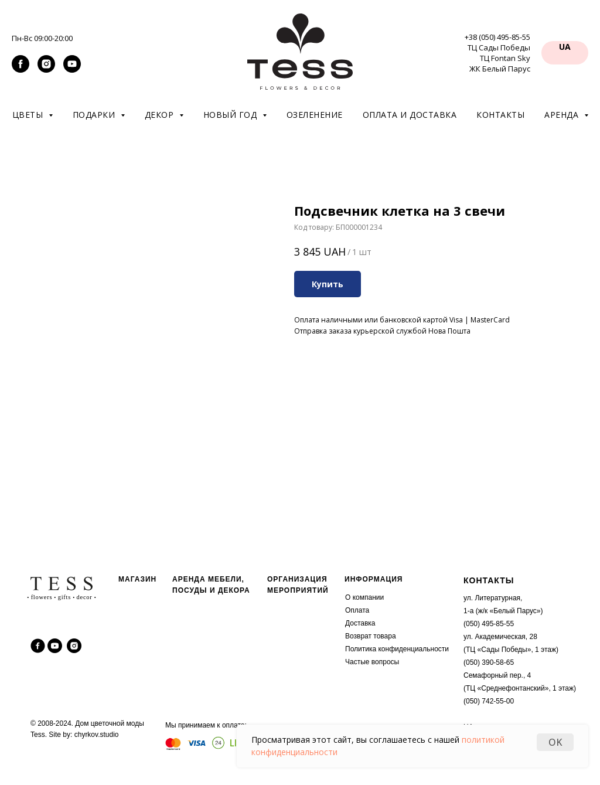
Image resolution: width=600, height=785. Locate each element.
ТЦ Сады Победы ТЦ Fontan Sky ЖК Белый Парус (499, 58)
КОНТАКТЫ (488, 580)
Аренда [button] (562, 114)
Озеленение (315, 114)
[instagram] (46, 69)
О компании (364, 597)
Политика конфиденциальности (397, 649)
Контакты (500, 114)
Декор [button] (160, 114)
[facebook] (20, 69)
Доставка (360, 623)
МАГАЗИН (137, 579)
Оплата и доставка (410, 114)
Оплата (357, 610)
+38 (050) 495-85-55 (497, 37)
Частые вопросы (372, 662)
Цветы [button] (29, 114)
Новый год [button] (231, 114)
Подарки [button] (95, 114)
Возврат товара (370, 636)
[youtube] (72, 69)
